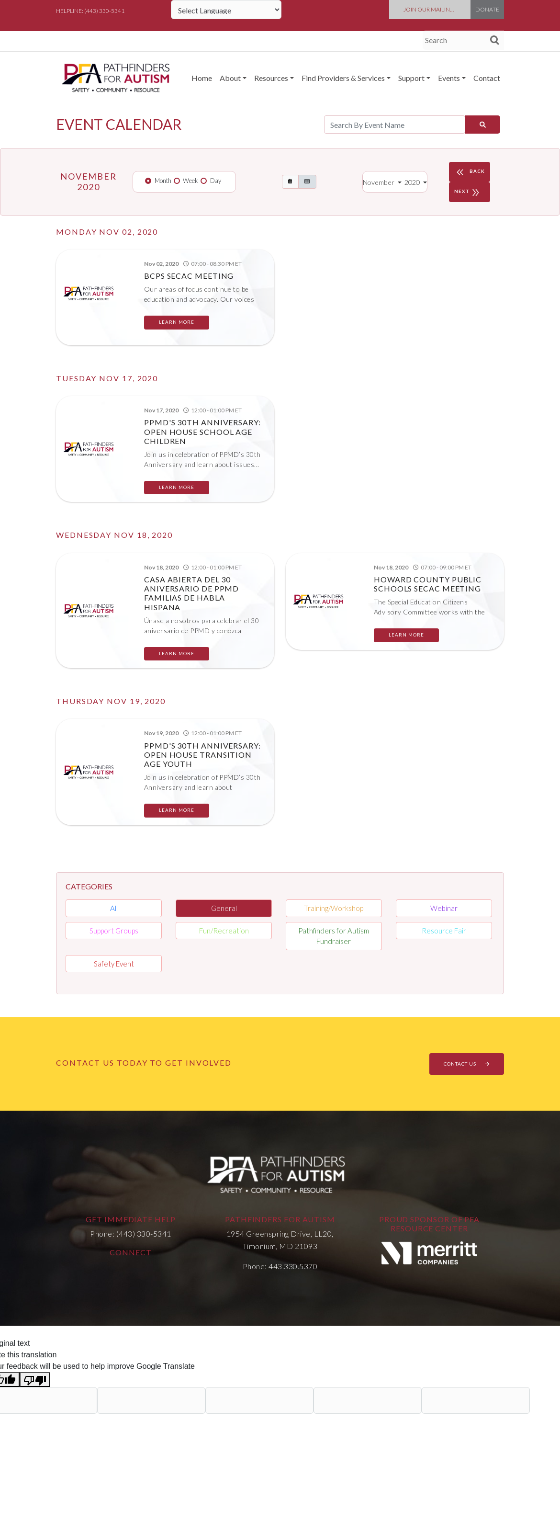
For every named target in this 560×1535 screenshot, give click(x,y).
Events (449, 77)
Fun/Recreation (224, 930)
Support (411, 77)
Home (201, 77)
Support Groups (114, 930)
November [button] (379, 182)
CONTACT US (467, 1064)
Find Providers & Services (343, 77)
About (230, 77)
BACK (469, 172)
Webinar (444, 908)
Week (190, 180)
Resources (271, 77)
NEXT (468, 192)
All (114, 908)
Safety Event (114, 963)
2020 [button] (412, 182)
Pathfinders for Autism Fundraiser (333, 936)
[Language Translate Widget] (226, 9)
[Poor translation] (35, 1379)
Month (163, 180)
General (224, 908)
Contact (486, 77)
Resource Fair (444, 930)
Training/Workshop (333, 908)
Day (215, 180)
